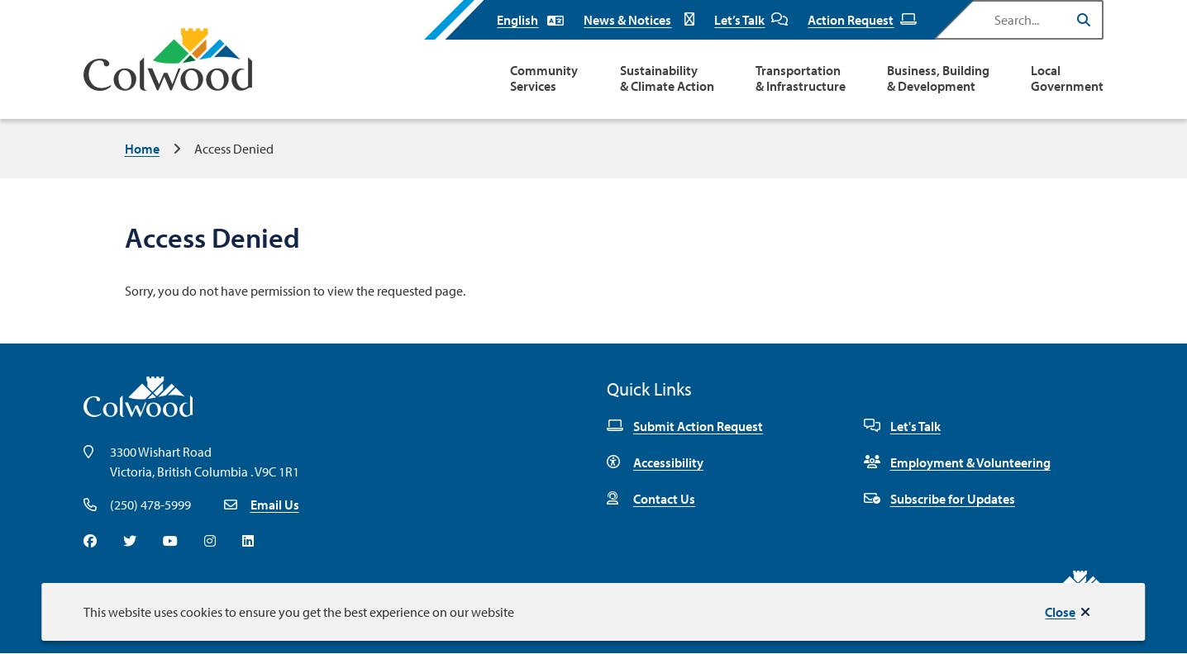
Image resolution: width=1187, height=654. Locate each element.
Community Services (544, 78)
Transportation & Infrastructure (801, 78)
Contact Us (651, 498)
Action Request (862, 20)
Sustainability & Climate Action (667, 78)
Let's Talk (902, 426)
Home (142, 148)
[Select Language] (530, 20)
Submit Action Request (685, 426)
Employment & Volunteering (957, 462)
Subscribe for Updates (939, 498)
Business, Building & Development (938, 78)
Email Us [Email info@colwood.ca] (274, 504)
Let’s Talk (751, 20)
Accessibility (655, 462)
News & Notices (639, 20)
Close (1060, 612)
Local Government (1067, 78)
